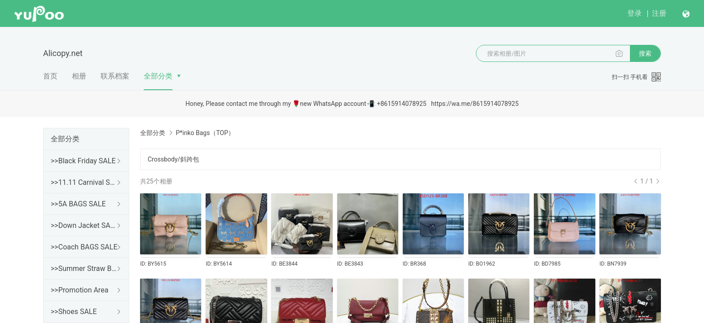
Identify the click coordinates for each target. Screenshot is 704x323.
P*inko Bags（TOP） (205, 132)
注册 (659, 13)
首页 (50, 76)
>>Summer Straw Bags (84, 268)
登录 (634, 13)
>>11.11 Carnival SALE (84, 182)
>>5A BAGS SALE (78, 204)
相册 (79, 76)
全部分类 (158, 76)
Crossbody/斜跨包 (173, 159)
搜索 (645, 53)
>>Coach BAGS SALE (84, 247)
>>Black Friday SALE (83, 161)
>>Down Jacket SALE (84, 225)
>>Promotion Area (79, 290)
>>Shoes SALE (74, 311)
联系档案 (115, 76)
